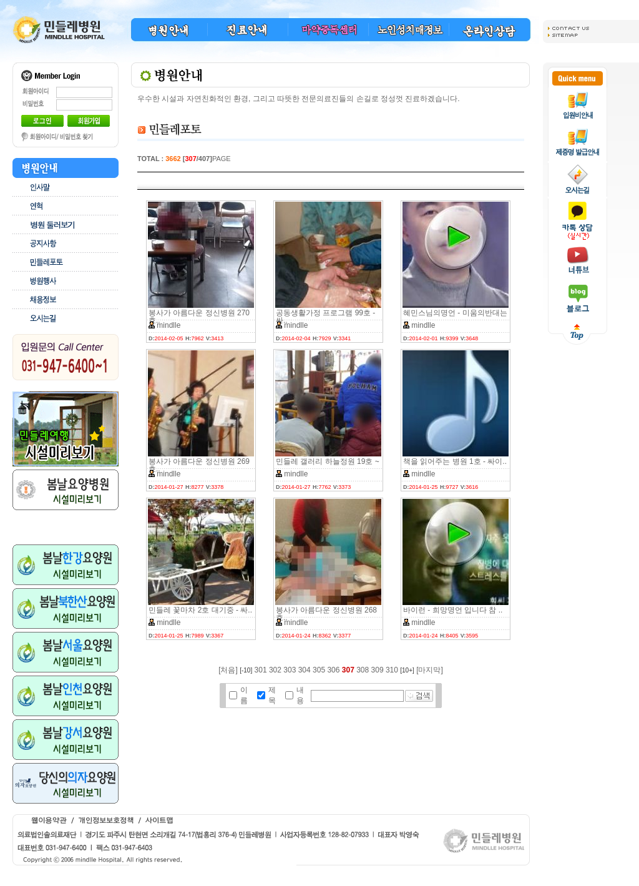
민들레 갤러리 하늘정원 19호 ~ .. (327, 465)
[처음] (228, 670)
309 (377, 670)
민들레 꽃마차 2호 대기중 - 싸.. (200, 610)
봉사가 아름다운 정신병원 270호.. (199, 316)
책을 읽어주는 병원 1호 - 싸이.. (455, 461)
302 (275, 670)
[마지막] (429, 670)
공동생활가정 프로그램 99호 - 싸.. (325, 316)
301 (261, 670)
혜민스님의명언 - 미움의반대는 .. (455, 316)
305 (319, 670)
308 (362, 670)
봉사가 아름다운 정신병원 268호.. (326, 614)
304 (304, 670)
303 (289, 670)
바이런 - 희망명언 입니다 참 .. (452, 610)
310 (392, 670)
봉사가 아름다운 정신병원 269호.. (199, 465)
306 (333, 670)
